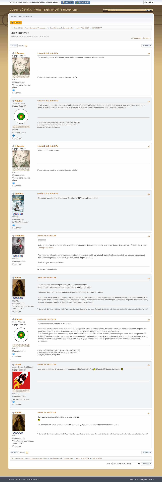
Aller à (109, 463)
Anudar (18, 100)
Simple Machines (33, 479)
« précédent (136, 38)
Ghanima (19, 235)
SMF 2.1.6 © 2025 (21, 479)
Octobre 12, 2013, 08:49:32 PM (47, 101)
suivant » (147, 38)
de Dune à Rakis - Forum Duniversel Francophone (44, 9)
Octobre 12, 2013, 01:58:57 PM (47, 193)
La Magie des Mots (45, 248)
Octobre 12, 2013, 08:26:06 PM (47, 146)
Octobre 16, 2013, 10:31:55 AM (47, 53)
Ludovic (19, 193)
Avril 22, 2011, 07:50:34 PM (46, 235)
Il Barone (19, 53)
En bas (14, 46)
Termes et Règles (140, 479)
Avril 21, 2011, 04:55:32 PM (46, 278)
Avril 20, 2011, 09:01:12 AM (46, 412)
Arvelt (18, 277)
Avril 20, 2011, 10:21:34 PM (46, 319)
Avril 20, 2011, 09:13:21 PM (46, 364)
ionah (18, 364)
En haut (14, 452)
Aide (131, 479)
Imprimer (147, 46)
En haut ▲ (150, 479)
